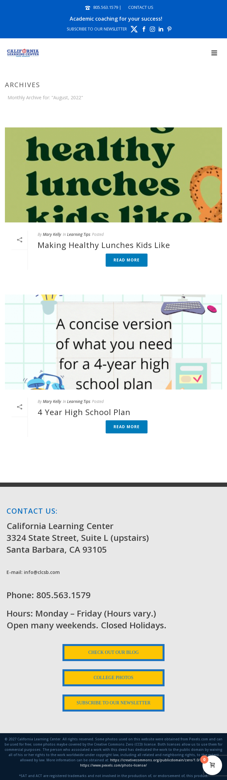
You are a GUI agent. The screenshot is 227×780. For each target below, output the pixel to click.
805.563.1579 (105, 7)
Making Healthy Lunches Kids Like (104, 244)
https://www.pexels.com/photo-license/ (113, 765)
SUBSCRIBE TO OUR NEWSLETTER (97, 29)
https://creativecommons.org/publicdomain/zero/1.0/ (155, 760)
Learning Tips (78, 234)
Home (83, 114)
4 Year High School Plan (84, 412)
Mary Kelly (52, 234)
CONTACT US (140, 7)
